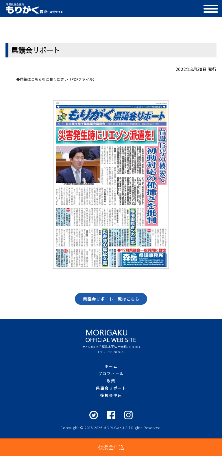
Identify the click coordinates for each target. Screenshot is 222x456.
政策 (111, 381)
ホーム (111, 366)
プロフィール (111, 373)
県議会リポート (111, 388)
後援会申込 (111, 395)
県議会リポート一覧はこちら (111, 299)
